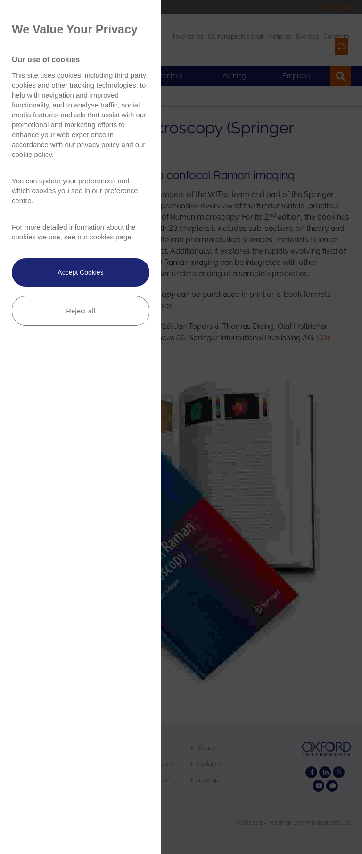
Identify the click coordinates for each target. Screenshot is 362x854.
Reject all (80, 311)
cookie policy (32, 154)
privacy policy (98, 144)
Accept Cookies (80, 272)
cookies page (110, 237)
